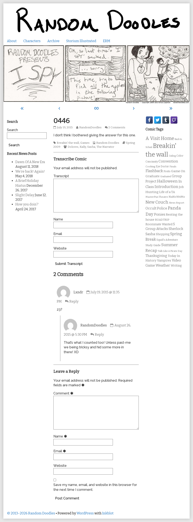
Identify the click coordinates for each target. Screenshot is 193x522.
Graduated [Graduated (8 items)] (165, 176)
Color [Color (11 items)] (179, 155)
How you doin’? (26, 204)
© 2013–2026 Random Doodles (31, 513)
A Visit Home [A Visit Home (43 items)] (159, 138)
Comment (64, 393)
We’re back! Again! (30, 171)
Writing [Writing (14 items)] (176, 265)
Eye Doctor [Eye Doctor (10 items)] (162, 166)
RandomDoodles (90, 127)
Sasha (91, 147)
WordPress (85, 513)
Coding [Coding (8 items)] (172, 155)
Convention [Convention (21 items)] (168, 161)
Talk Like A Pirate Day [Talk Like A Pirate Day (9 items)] (170, 251)
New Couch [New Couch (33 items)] (156, 202)
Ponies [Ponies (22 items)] (159, 214)
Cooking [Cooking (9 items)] (150, 166)
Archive (53, 41)
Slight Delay (24, 195)
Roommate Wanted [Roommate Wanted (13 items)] (158, 224)
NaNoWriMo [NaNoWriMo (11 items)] (177, 196)
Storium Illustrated (81, 41)
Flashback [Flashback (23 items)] (154, 171)
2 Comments (116, 127)
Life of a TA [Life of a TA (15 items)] (167, 192)
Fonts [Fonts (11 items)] (167, 171)
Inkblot (108, 513)
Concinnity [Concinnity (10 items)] (151, 161)
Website (60, 248)
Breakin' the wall (68, 143)
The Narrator (105, 147)
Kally (83, 147)
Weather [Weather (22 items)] (163, 265)
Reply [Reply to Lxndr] (73, 301)
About (12, 41)
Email (57, 234)
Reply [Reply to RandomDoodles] (99, 335)
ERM (106, 41)
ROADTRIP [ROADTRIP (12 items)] (162, 219)
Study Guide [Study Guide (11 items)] (153, 245)
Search (12, 130)
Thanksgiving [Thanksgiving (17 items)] (156, 256)
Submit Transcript (69, 264)
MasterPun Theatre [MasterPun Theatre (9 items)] (156, 196)
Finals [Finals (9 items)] (172, 166)
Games (85, 143)
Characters (32, 41)
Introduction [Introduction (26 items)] (166, 186)
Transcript (61, 176)
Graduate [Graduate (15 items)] (152, 176)
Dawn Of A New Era (30, 162)
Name (58, 219)
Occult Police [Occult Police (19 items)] (156, 208)
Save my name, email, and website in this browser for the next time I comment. (95, 487)
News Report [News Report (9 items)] (176, 202)
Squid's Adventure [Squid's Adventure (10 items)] (167, 239)
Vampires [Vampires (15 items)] (164, 260)
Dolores (73, 147)
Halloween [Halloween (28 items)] (167, 181)
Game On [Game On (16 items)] (178, 171)
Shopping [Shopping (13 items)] (162, 234)
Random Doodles (107, 143)
